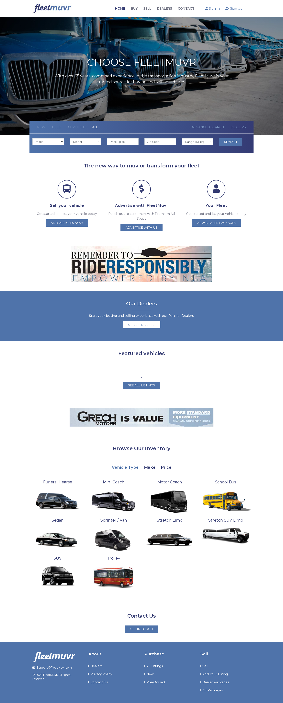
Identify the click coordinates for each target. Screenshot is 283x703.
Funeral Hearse (57, 481)
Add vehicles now (67, 223)
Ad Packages (212, 689)
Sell (205, 665)
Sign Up (234, 8)
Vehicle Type (125, 466)
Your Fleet (216, 205)
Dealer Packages (215, 681)
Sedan (57, 519)
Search (230, 142)
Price (166, 466)
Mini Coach (113, 481)
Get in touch (141, 628)
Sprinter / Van (113, 519)
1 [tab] (141, 377)
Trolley (113, 557)
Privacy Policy (101, 673)
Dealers (238, 127)
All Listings (154, 665)
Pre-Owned (155, 681)
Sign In (212, 8)
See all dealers (141, 324)
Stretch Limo (169, 519)
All (95, 127)
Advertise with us (141, 227)
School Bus (225, 481)
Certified (76, 127)
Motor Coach (169, 481)
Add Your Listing (215, 673)
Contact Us (99, 681)
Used (56, 127)
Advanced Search (208, 127)
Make (149, 466)
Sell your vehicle (67, 205)
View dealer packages (216, 223)
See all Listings (141, 385)
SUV (57, 557)
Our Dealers (141, 303)
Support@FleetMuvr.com (54, 667)
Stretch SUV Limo (225, 519)
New (41, 127)
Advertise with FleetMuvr (141, 205)
